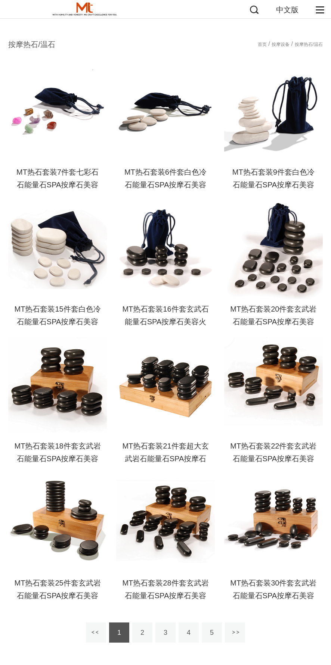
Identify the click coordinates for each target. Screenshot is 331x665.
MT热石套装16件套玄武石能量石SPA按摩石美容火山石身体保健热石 (165, 321)
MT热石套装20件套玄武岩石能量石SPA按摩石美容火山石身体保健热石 (273, 321)
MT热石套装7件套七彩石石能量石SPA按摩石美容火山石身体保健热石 (57, 185)
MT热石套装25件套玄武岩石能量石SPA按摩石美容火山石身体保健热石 (58, 595)
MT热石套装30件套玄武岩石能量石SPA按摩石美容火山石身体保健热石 (273, 595)
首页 (262, 44)
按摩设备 (281, 44)
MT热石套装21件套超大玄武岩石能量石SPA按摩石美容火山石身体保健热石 (165, 458)
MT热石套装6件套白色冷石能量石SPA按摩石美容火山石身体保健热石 (165, 185)
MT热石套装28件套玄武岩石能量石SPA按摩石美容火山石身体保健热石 (165, 595)
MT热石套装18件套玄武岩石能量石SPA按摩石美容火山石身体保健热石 (58, 458)
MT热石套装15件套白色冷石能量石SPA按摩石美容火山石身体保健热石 (58, 321)
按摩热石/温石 (309, 44)
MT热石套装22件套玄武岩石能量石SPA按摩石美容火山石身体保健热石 (273, 458)
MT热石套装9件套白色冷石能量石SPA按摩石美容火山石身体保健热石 (273, 185)
